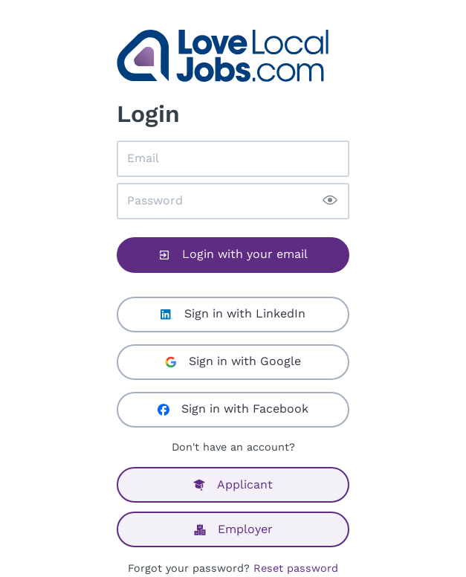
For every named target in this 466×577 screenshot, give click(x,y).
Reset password (295, 568)
